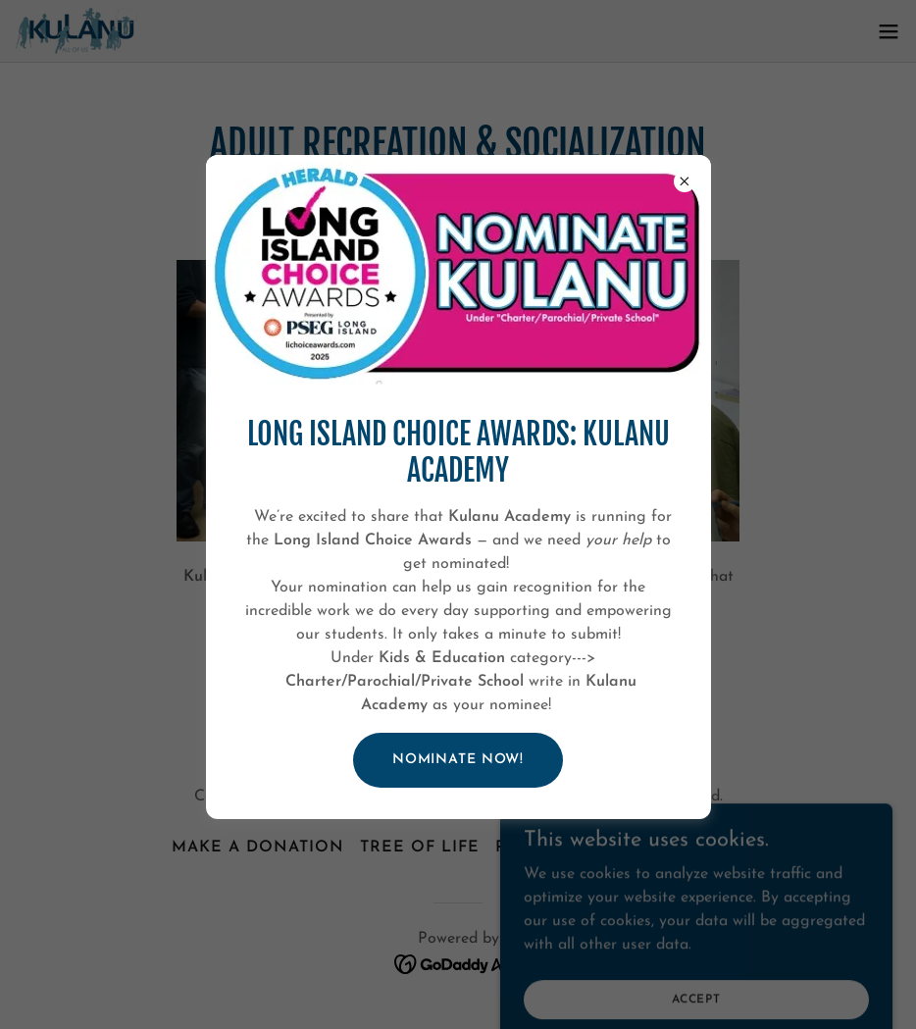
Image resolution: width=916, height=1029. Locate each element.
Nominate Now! (458, 759)
